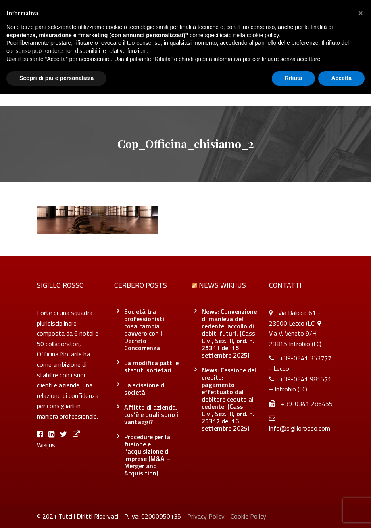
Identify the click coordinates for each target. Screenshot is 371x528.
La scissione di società (145, 388)
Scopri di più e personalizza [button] (56, 78)
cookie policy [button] (263, 35)
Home (64, 89)
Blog (179, 89)
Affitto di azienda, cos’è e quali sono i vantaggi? (151, 414)
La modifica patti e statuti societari (151, 366)
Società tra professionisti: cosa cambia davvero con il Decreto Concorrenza (145, 330)
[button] (360, 12)
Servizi (143, 89)
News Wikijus (222, 285)
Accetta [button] (341, 78)
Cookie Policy (248, 516)
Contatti (274, 89)
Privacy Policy (206, 516)
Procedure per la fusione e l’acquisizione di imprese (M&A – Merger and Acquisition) (147, 455)
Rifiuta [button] (293, 78)
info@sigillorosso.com (299, 428)
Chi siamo (99, 89)
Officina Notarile (223, 89)
